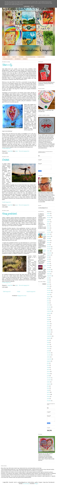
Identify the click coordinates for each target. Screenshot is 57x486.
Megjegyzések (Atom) (21, 295)
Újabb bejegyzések (6, 291)
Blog (4, 56)
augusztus (49, 236)
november (49, 232)
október (48, 213)
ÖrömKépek (21, 56)
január (48, 219)
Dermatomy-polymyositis (7, 58)
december (49, 217)
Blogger (36, 483)
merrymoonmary (26, 483)
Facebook (25, 58)
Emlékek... (6, 160)
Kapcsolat (14, 56)
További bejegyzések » (6, 148)
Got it (32, 6)
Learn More (27, 6)
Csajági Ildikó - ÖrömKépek (28, 8)
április (48, 225)
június (48, 238)
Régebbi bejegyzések (31, 291)
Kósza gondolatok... (9, 214)
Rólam (9, 56)
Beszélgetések (17, 58)
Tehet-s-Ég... (7, 65)
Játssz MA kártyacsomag (30, 56)
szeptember (49, 252)
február (48, 227)
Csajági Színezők (41, 56)
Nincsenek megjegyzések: (24, 151)
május (48, 261)
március (48, 215)
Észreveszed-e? (44, 251)
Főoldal (18, 291)
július (48, 223)
